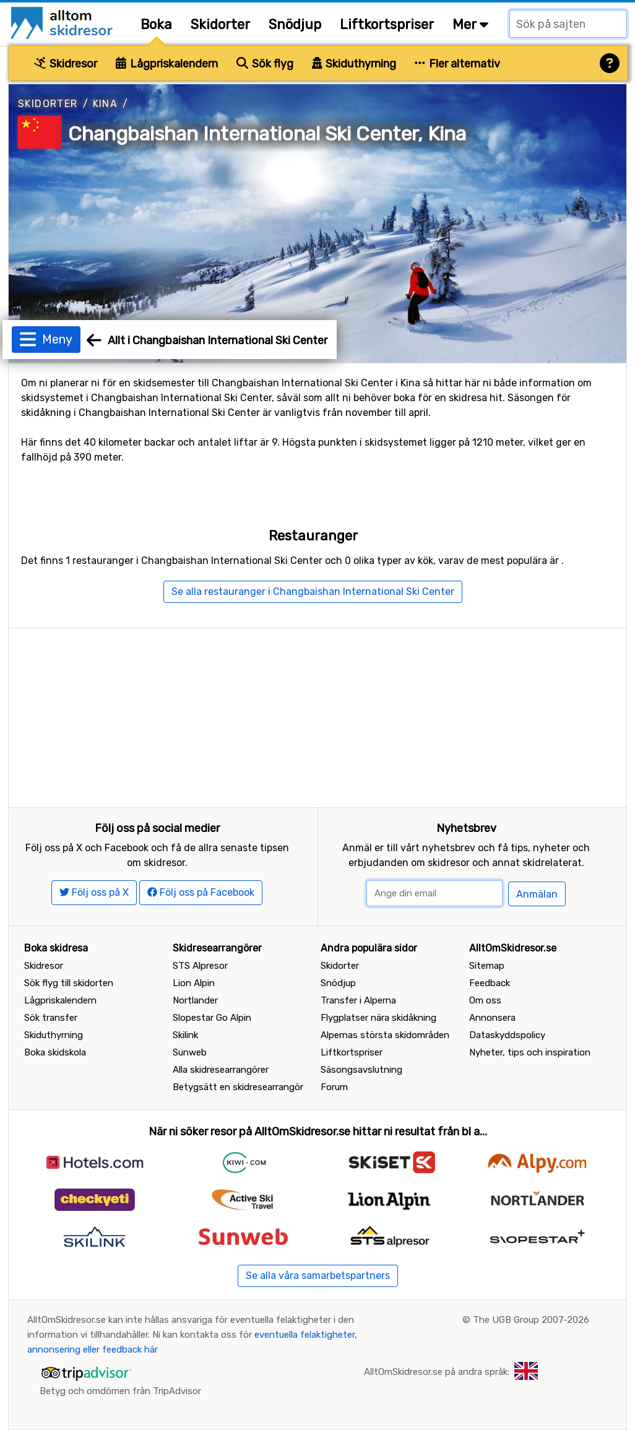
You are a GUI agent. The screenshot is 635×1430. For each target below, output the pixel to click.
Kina (105, 104)
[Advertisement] (317, 715)
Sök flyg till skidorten (68, 983)
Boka (156, 24)
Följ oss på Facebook (200, 892)
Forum (334, 1087)
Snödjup (295, 24)
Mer (470, 24)
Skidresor (65, 64)
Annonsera (492, 1017)
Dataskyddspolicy (507, 1035)
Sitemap (486, 965)
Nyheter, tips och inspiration (529, 1052)
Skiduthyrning (354, 64)
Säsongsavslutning (361, 1069)
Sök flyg (264, 64)
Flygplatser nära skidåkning (378, 1017)
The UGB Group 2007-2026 (531, 1319)
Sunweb (190, 1052)
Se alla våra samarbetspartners (318, 1275)
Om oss (485, 1000)
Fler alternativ (457, 64)
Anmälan (537, 894)
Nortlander (195, 1000)
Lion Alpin (194, 983)
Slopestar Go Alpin (212, 1017)
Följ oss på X (94, 892)
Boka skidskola (55, 1052)
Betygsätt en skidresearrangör (238, 1087)
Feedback (489, 983)
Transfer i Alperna (358, 1000)
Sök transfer (50, 1017)
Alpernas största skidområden (385, 1035)
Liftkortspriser (387, 24)
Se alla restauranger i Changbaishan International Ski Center (312, 591)
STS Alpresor (200, 965)
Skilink (185, 1035)
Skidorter (220, 24)
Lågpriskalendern (167, 64)
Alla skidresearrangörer (221, 1069)
